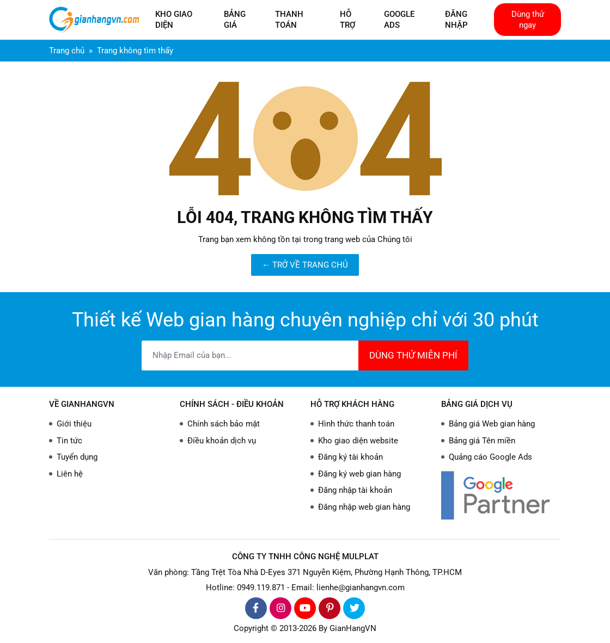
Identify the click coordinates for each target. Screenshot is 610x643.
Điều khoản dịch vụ (221, 441)
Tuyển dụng (77, 457)
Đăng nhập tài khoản (355, 490)
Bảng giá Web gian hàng (492, 424)
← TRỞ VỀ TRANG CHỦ (305, 265)
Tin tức (69, 441)
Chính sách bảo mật (223, 424)
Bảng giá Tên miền (482, 441)
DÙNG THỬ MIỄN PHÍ (413, 355)
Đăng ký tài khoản (350, 457)
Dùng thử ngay (527, 19)
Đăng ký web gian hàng (359, 474)
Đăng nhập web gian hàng (364, 507)
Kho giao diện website (358, 441)
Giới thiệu (74, 424)
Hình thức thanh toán (356, 424)
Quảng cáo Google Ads (490, 457)
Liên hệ (70, 474)
